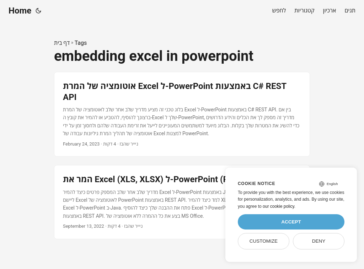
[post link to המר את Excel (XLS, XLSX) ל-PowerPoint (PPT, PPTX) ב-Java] (182, 202)
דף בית (62, 42)
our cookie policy (278, 206)
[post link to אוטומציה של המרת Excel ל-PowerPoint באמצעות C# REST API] (182, 114)
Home (20, 11)
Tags (81, 42)
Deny (319, 241)
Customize (264, 241)
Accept (291, 222)
